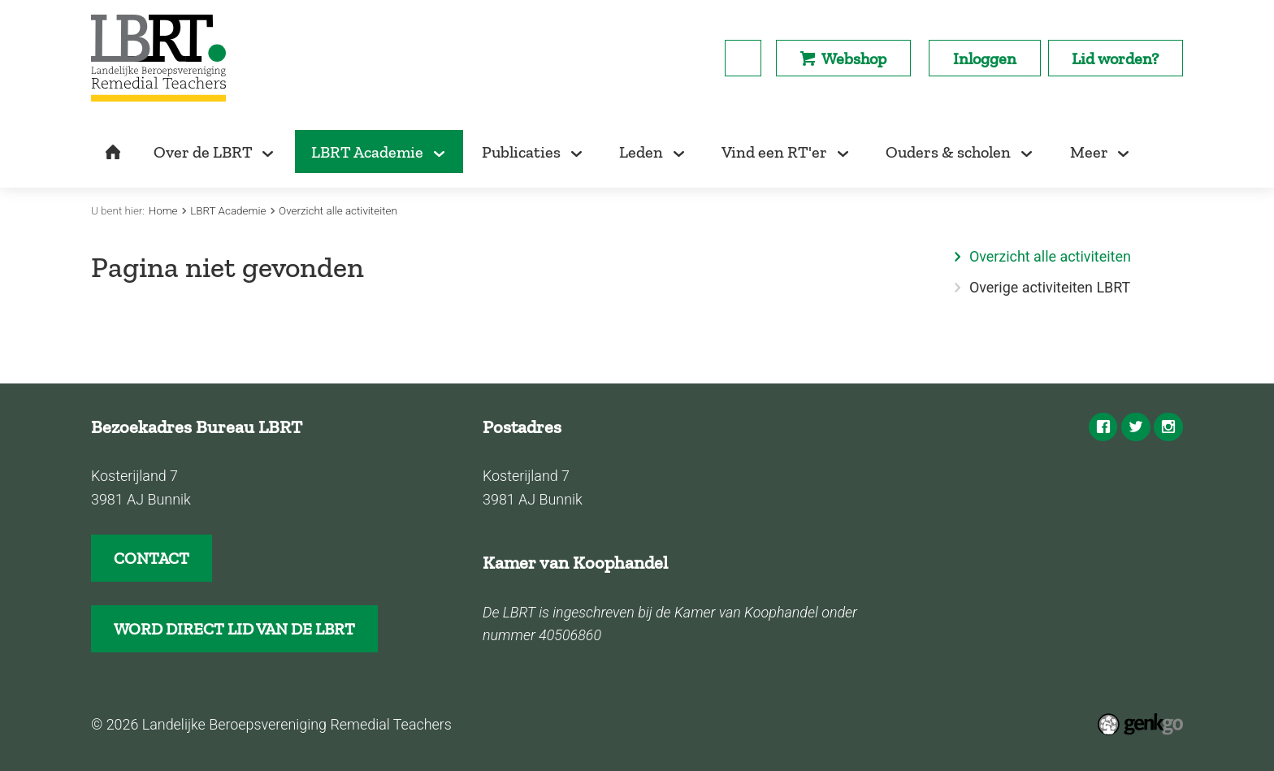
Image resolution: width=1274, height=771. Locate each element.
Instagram (1168, 427)
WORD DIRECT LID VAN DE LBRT (234, 629)
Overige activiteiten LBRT (1049, 287)
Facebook (1103, 427)
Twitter (1135, 427)
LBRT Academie (228, 211)
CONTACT (151, 558)
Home (163, 211)
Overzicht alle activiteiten (338, 211)
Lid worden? (1115, 58)
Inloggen (984, 58)
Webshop (853, 58)
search (743, 58)
